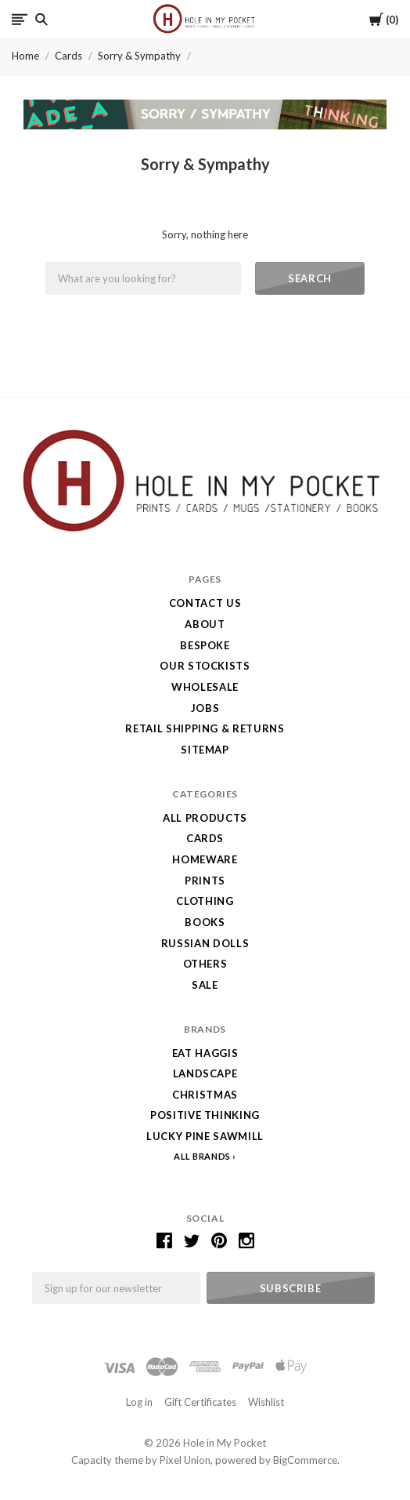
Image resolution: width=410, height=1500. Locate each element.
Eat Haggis (205, 1053)
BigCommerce (305, 1460)
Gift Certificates (200, 1402)
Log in (139, 1402)
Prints (205, 880)
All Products (205, 818)
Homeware (204, 859)
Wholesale (205, 687)
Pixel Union (185, 1460)
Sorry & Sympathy (139, 55)
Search (310, 278)
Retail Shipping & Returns (204, 728)
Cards (68, 55)
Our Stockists (205, 665)
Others (205, 963)
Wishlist (266, 1402)
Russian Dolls (205, 943)
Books (205, 922)
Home (25, 55)
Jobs (205, 708)
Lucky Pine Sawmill (205, 1136)
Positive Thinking (205, 1115)
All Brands (202, 1156)
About (205, 624)
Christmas (205, 1094)
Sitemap (205, 749)
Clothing (204, 901)
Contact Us (205, 603)
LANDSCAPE (205, 1073)
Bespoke (205, 645)
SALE (205, 985)
